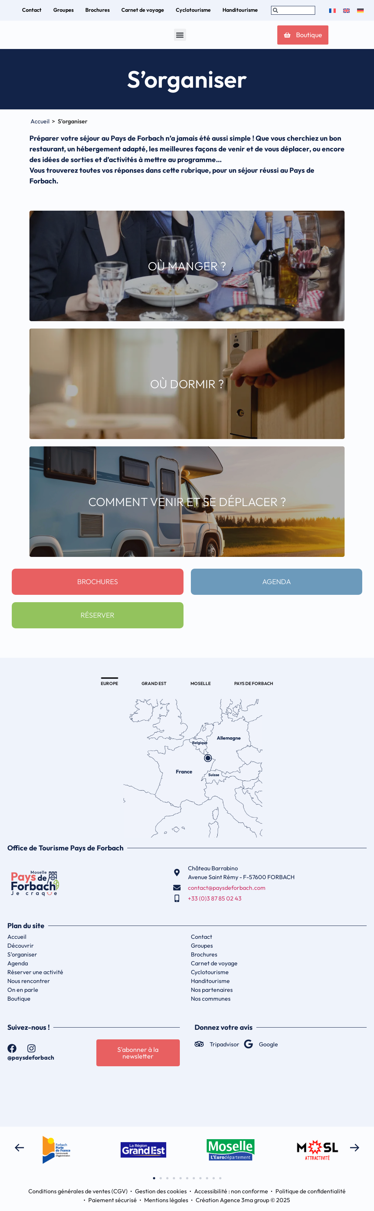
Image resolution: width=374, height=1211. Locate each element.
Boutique (19, 998)
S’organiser (22, 954)
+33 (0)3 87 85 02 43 (215, 898)
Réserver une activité (35, 972)
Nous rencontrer (28, 980)
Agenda (17, 963)
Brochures (204, 954)
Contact (201, 936)
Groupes (202, 945)
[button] (180, 35)
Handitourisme (210, 980)
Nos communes (211, 998)
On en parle (22, 989)
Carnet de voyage (214, 963)
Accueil (40, 121)
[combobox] (293, 10)
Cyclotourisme (210, 972)
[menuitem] (332, 10)
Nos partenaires (212, 989)
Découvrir (20, 945)
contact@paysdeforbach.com (227, 887)
